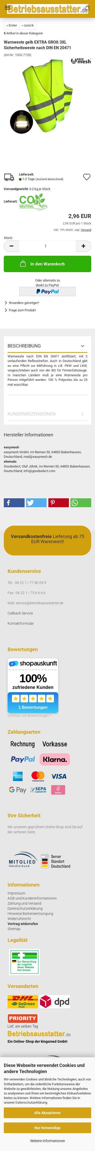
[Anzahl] (47, 246)
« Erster (11, 25)
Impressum (16, 893)
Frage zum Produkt (22, 310)
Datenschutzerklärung (31, 1102)
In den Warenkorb (42, 263)
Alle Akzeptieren (47, 1113)
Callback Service (20, 613)
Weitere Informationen (47, 1141)
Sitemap (14, 929)
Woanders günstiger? (24, 303)
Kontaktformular (21, 623)
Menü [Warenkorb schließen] (7, 7)
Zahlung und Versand (24, 903)
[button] (11, 246)
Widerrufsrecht (19, 919)
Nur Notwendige (47, 1128)
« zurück (28, 25)
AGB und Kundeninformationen (32, 898)
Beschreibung (24, 346)
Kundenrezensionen (32, 414)
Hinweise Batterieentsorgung (30, 914)
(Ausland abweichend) (49, 179)
